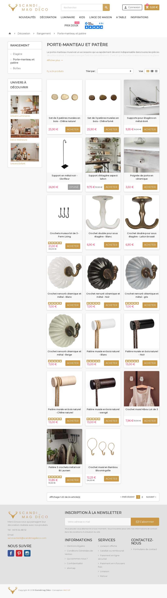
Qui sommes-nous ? (77, 558)
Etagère (17, 54)
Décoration (48, 17)
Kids (82, 17)
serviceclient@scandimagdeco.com (27, 538)
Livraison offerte (108, 546)
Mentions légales (76, 546)
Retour (103, 576)
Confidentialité (75, 563)
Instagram (27, 553)
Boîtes (17, 68)
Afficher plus (55, 60)
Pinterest (19, 553)
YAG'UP (66, 590)
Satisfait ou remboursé (112, 550)
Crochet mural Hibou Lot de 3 (141, 409)
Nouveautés (27, 17)
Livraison (104, 571)
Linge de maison (100, 17)
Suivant (151, 497)
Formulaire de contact (145, 549)
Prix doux (71, 24)
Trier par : (91, 71)
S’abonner (145, 521)
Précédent (127, 497)
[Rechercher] (85, 7)
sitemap (71, 568)
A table (121, 17)
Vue (141, 71)
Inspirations (139, 17)
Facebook (11, 553)
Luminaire (68, 17)
